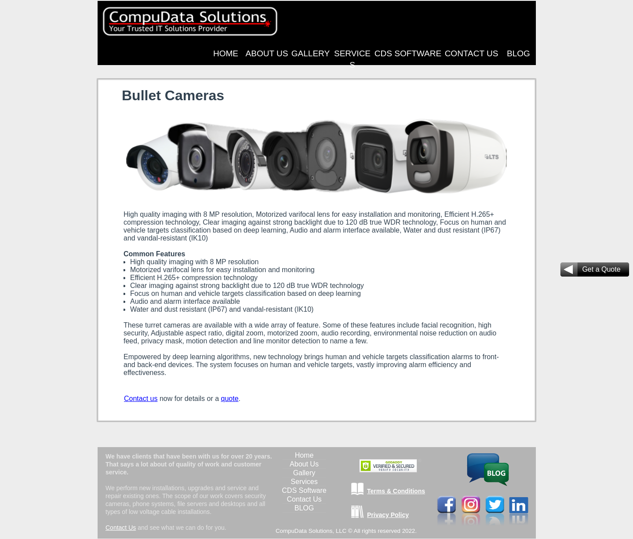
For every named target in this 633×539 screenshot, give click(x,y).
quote (230, 398)
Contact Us (121, 527)
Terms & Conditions (396, 491)
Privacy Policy (388, 514)
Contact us (140, 398)
